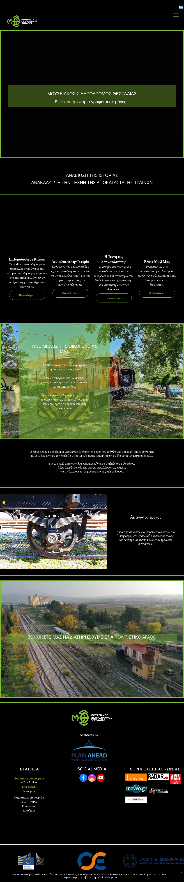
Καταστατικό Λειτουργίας (29, 778)
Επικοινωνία (29, 786)
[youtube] (101, 778)
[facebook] (83, 778)
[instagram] (92, 778)
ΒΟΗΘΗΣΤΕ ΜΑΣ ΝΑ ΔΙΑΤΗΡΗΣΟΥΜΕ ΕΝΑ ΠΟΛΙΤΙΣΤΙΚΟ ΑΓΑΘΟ (92, 637)
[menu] (176, 15)
